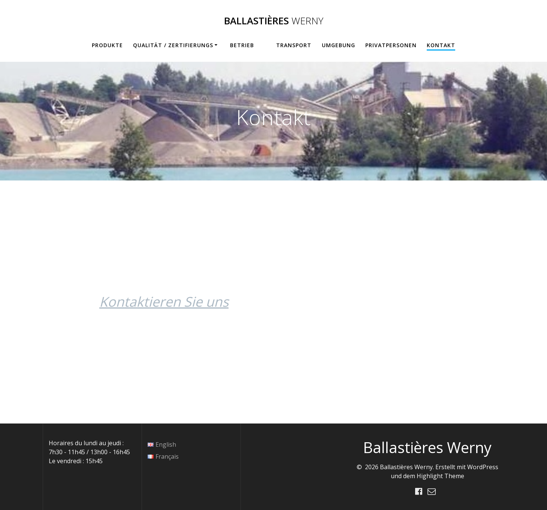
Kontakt (441, 45)
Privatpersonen (391, 45)
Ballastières (273, 21)
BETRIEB (242, 45)
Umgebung (338, 45)
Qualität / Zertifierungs (173, 45)
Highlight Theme (440, 476)
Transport (293, 45)
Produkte (107, 45)
